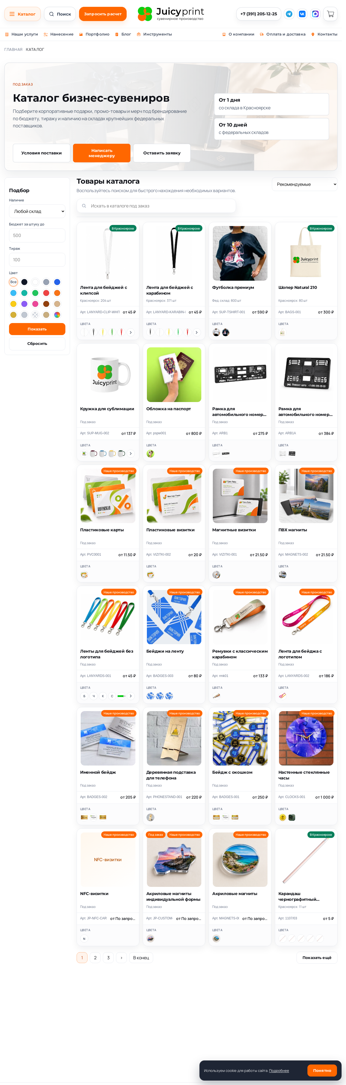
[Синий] (112, 696)
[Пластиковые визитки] (150, 575)
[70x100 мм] (160, 696)
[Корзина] (330, 14)
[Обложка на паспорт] (150, 454)
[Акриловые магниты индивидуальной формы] (150, 938)
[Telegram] (289, 14)
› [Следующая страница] (121, 958)
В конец (141, 958)
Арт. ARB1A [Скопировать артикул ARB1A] (287, 433)
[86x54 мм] (150, 696)
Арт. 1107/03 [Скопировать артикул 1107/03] (287, 918)
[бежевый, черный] (320, 938)
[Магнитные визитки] (216, 575)
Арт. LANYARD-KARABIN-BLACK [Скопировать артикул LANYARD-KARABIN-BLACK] (166, 312)
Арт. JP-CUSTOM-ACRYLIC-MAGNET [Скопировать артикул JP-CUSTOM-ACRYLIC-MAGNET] (159, 918)
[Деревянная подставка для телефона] (150, 817)
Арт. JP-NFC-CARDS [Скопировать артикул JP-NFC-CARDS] (93, 918)
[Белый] (84, 332)
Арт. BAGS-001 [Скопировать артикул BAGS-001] (289, 312)
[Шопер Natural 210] (282, 332)
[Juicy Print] (171, 14)
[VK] (302, 14)
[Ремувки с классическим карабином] (216, 696)
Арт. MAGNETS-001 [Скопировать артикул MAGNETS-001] (225, 918)
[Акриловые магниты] (216, 938)
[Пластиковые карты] (84, 575)
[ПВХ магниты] (282, 575)
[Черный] (93, 332)
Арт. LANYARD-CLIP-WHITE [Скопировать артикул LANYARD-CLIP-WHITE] (100, 312)
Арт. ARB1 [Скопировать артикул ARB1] (220, 433)
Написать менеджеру (102, 153)
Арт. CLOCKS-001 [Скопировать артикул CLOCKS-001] (292, 797)
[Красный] (121, 332)
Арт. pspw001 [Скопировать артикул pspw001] (156, 433)
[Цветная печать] (93, 817)
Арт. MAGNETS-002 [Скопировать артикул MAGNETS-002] (293, 554)
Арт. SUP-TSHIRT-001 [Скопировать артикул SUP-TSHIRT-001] (228, 312)
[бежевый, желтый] (282, 938)
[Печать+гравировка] (103, 817)
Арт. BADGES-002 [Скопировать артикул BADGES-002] (93, 797)
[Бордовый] (93, 454)
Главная (13, 49)
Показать (37, 329)
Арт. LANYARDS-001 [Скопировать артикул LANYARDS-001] (95, 676)
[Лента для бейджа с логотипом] (282, 696)
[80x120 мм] (169, 696)
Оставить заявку (162, 153)
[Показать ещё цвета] (131, 332)
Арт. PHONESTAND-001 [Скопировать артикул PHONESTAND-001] (164, 797)
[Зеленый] (112, 332)
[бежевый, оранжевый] (301, 938)
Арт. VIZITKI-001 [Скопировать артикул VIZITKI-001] (224, 554)
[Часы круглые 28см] (282, 817)
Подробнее (279, 1070)
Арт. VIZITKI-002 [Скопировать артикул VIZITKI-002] (158, 554)
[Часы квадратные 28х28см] (292, 817)
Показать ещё (317, 957)
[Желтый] (103, 332)
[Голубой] (103, 454)
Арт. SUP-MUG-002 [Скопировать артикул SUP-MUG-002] (94, 433)
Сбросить (37, 343)
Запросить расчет (102, 13)
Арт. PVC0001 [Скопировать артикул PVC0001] (90, 554)
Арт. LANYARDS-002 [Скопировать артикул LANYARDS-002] (293, 676)
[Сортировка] (305, 184)
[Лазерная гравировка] (84, 817)
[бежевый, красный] (292, 938)
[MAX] (315, 14)
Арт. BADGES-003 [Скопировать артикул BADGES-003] (159, 676)
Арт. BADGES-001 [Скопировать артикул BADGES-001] (225, 797)
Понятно (322, 1070)
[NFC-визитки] (84, 938)
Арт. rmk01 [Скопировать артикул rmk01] (220, 676)
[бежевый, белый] (310, 938)
